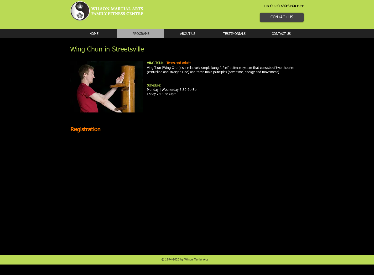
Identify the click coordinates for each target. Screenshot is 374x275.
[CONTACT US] (282, 17)
